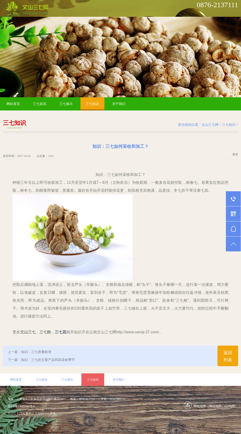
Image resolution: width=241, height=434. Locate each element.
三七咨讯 (39, 104)
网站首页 (13, 104)
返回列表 (227, 356)
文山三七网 (210, 125)
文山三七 (13, 413)
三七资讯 (49, 413)
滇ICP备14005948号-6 (21, 406)
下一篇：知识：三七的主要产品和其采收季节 (41, 360)
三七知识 (92, 104)
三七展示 (66, 104)
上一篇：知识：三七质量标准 (29, 352)
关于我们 (119, 104)
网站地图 (215, 406)
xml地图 (229, 406)
